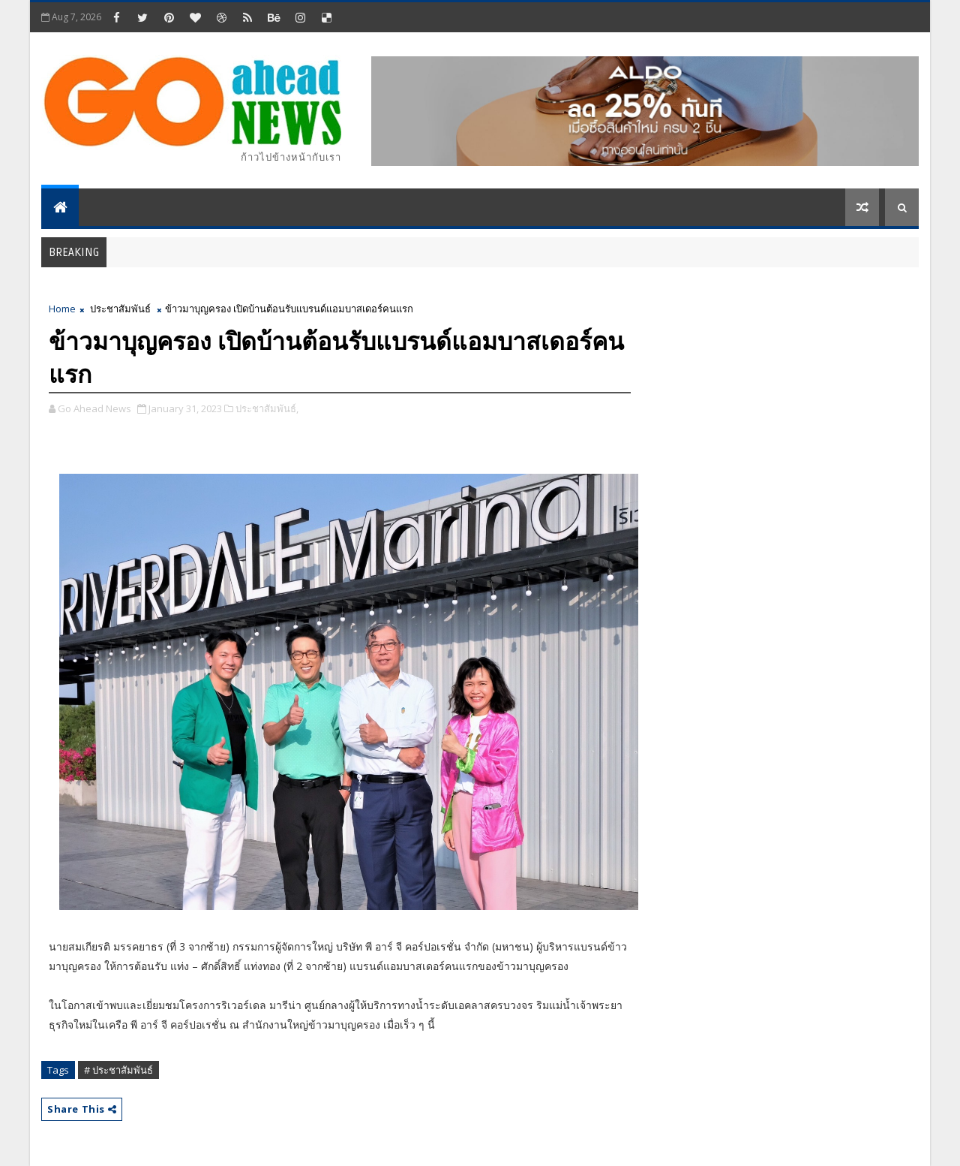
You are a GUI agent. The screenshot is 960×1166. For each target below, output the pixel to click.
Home (62, 308)
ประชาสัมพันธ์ (120, 308)
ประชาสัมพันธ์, (267, 408)
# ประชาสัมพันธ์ (118, 1070)
